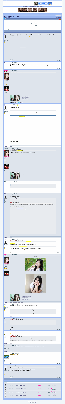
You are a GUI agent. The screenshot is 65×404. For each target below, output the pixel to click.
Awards (20, 15)
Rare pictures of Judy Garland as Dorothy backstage (26, 176)
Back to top (5, 102)
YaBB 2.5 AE (35, 402)
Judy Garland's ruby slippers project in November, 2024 (21, 395)
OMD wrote (11, 335)
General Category (9, 16)
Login (9, 2)
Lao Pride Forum (5, 16)
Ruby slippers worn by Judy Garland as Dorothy (26, 174)
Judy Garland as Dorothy (31, 6)
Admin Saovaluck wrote (13, 114)
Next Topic (60, 17)
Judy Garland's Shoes (41, 6)
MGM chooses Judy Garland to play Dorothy (26, 96)
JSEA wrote (11, 202)
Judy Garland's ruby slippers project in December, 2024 (21, 392)
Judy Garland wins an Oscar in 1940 (25, 98)
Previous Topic (57, 17)
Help (7, 15)
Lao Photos (25, 6)
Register (12, 2)
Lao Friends (12, 15)
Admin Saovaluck (7, 17)
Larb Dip (7, 29)
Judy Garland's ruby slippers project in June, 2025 (20, 385)
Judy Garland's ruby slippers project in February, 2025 (21, 388)
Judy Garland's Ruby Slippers (36, 6)
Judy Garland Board (11, 385)
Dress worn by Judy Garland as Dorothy (25, 97)
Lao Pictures (27, 6)
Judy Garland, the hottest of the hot (25, 99)
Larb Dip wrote (12, 149)
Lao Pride (22, 6)
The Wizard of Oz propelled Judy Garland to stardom (26, 296)
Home (5, 15)
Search (9, 15)
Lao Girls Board (12, 16)
